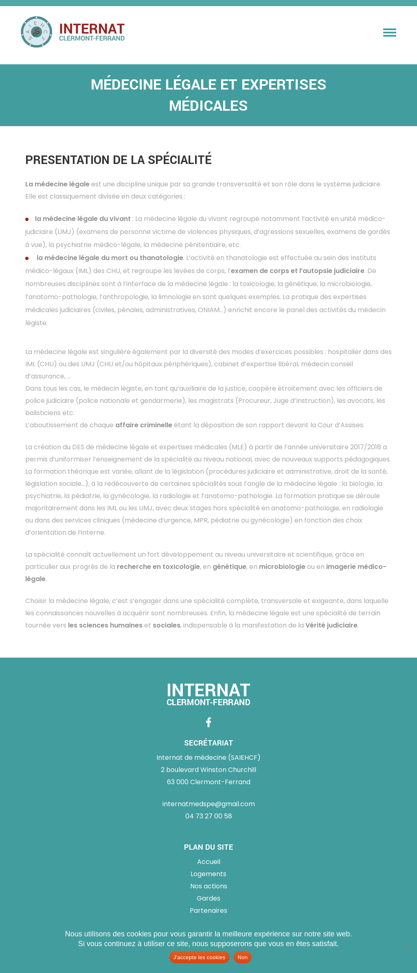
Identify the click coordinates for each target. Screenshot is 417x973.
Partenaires (208, 910)
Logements (208, 874)
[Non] (407, 946)
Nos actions (208, 886)
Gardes (208, 898)
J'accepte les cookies (199, 957)
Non (243, 957)
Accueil (208, 861)
